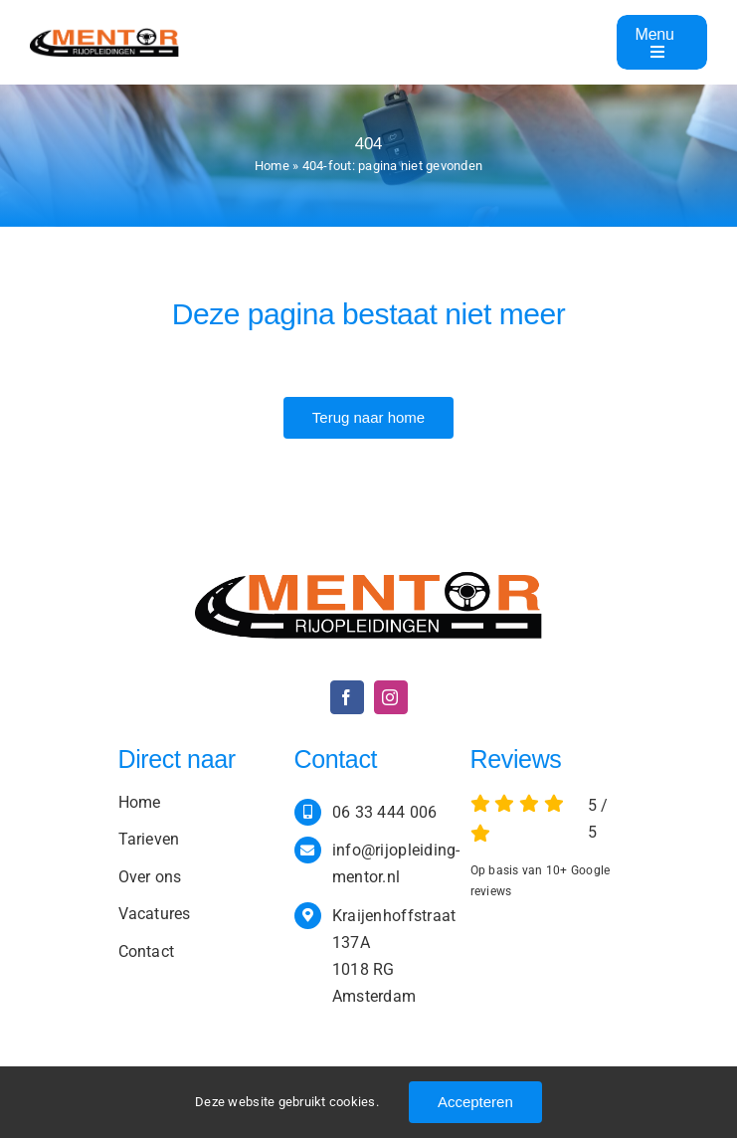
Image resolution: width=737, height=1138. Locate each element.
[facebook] (347, 697)
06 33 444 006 (384, 812)
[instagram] (391, 697)
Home (272, 165)
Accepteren (475, 1101)
